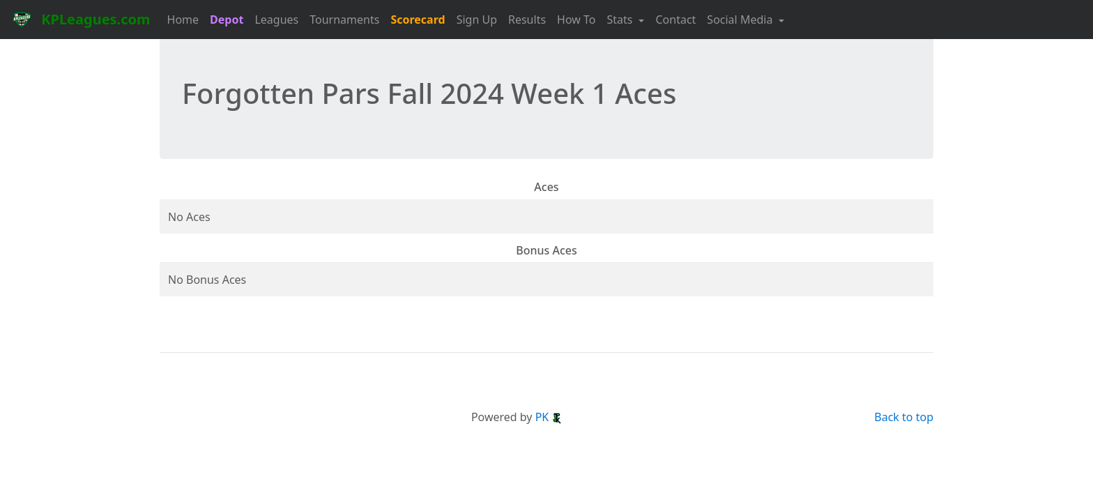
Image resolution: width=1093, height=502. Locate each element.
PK (549, 417)
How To (576, 19)
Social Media (741, 19)
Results (527, 19)
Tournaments (344, 19)
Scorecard (417, 19)
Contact (675, 19)
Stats (621, 19)
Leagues (276, 19)
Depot (226, 19)
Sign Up (477, 19)
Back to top (903, 417)
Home (183, 19)
